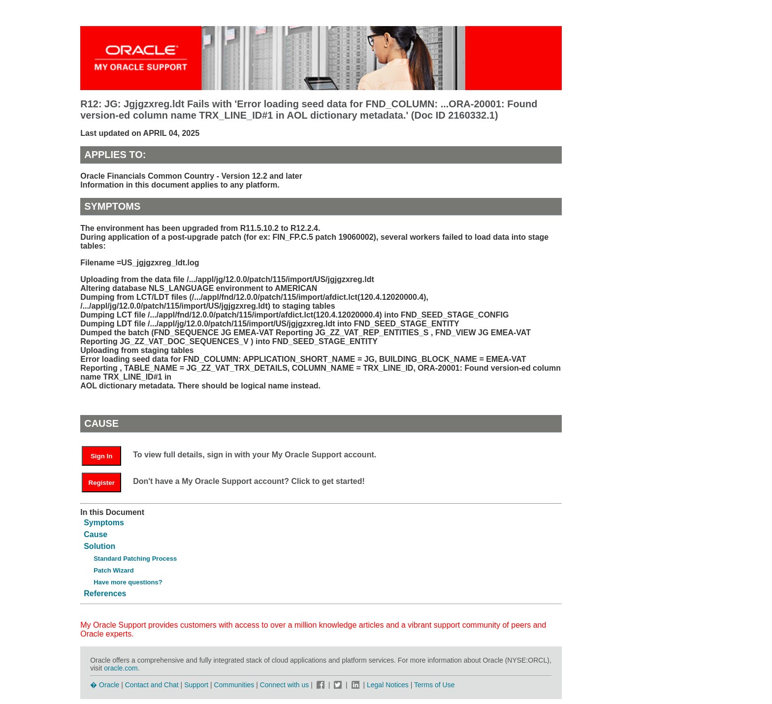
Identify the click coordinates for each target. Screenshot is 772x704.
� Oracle (104, 685)
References (105, 593)
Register (102, 482)
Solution (99, 546)
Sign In (101, 456)
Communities (234, 685)
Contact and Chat (152, 685)
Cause (95, 534)
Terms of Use (434, 685)
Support (196, 685)
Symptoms (104, 522)
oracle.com (120, 668)
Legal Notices (388, 685)
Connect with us (285, 685)
